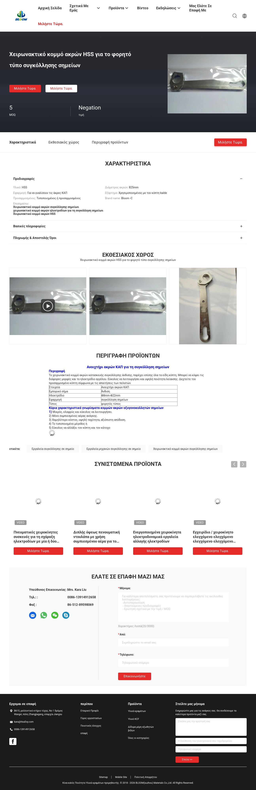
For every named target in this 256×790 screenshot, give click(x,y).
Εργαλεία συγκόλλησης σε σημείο (53, 448)
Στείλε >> (187, 759)
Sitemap (103, 777)
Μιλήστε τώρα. (25, 88)
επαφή (84, 733)
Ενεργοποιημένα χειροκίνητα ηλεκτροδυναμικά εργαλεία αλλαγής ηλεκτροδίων (157, 536)
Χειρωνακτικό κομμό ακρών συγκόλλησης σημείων (185, 448)
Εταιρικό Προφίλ (90, 710)
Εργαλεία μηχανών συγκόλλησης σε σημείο (113, 448)
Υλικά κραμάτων (137, 711)
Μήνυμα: (125, 588)
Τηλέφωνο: (127, 654)
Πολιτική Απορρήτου (145, 777)
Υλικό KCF (133, 719)
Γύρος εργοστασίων (91, 718)
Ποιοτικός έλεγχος (91, 725)
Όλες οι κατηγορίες (138, 738)
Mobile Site (121, 777)
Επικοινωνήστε (135, 676)
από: (123, 634)
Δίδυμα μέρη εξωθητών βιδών (141, 729)
